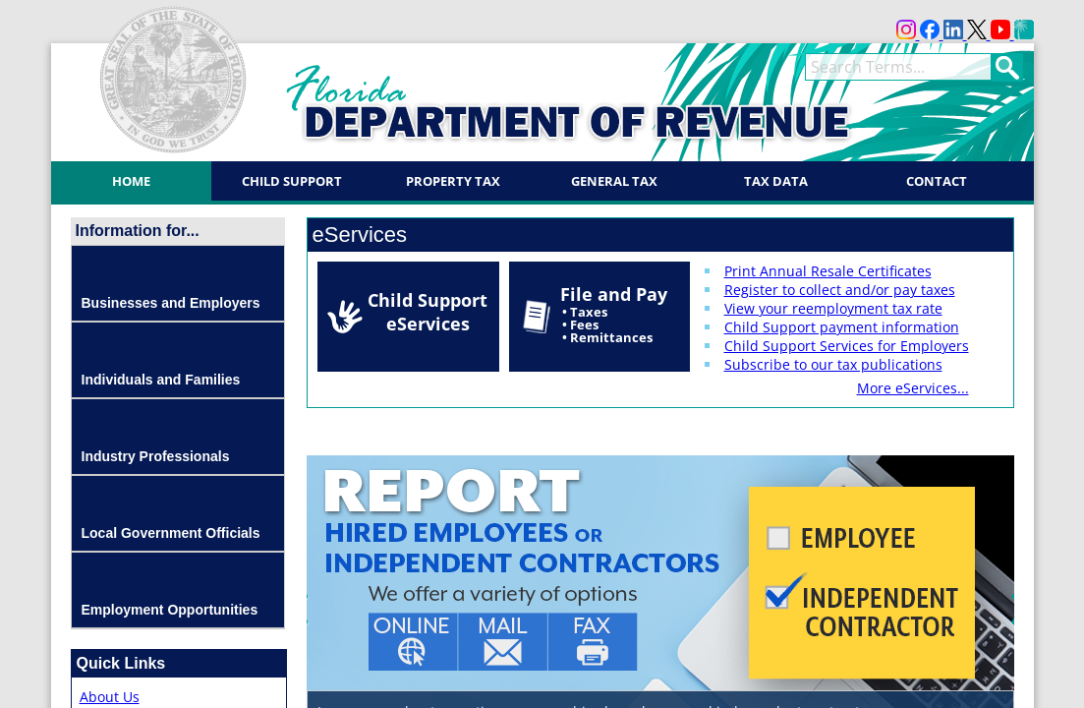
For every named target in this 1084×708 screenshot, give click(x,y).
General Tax (614, 181)
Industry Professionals (156, 456)
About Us (110, 696)
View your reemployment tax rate (833, 308)
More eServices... (913, 388)
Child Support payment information (841, 327)
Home (131, 181)
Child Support (292, 181)
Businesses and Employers (171, 303)
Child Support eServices (427, 311)
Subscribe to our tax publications (833, 364)
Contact (936, 181)
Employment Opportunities (170, 610)
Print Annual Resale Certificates (828, 271)
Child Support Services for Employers (846, 345)
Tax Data (776, 181)
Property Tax (453, 181)
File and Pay (614, 314)
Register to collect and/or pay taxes (839, 289)
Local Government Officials (171, 533)
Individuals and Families (161, 379)
